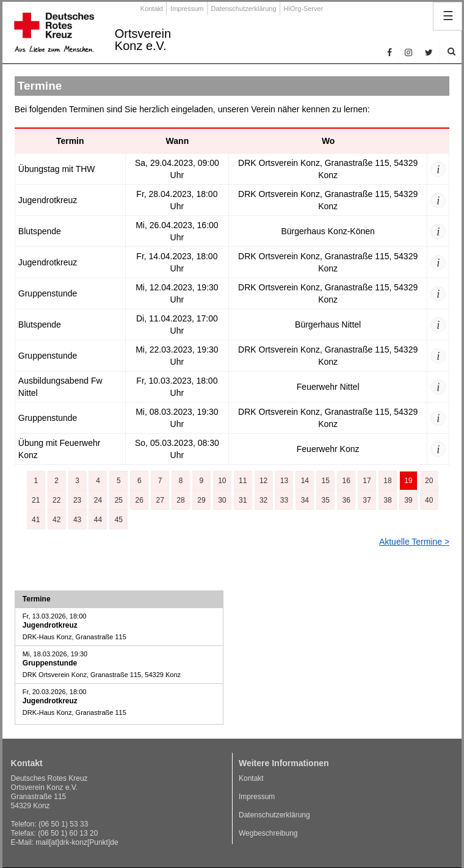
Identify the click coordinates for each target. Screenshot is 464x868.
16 (346, 480)
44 (98, 519)
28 (180, 500)
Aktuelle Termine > (414, 542)
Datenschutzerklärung (244, 8)
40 (429, 500)
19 (408, 480)
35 (326, 500)
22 (56, 500)
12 (263, 480)
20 (429, 480)
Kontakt (151, 8)
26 (139, 500)
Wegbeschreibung (268, 833)
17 (367, 480)
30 (222, 500)
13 (284, 480)
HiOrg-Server (304, 8)
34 (305, 500)
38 (387, 500)
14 (305, 480)
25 (119, 500)
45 (119, 519)
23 (77, 500)
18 (387, 480)
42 (56, 519)
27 (160, 500)
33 (284, 500)
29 (201, 500)
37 (367, 500)
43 (77, 519)
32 (263, 500)
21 (36, 500)
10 (222, 480)
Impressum (186, 8)
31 (243, 500)
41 (36, 519)
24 (98, 500)
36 (346, 500)
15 (326, 480)
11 (243, 480)
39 (408, 500)
